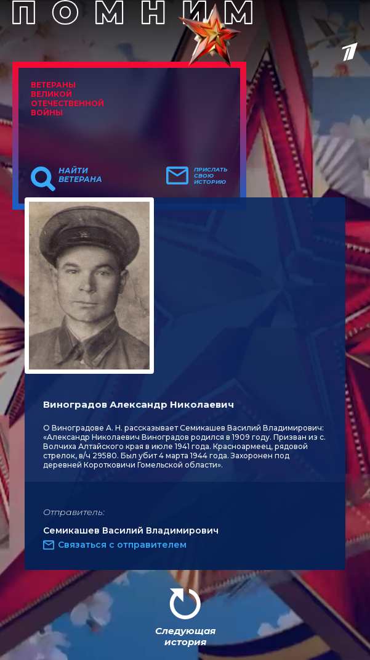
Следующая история (185, 636)
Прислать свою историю (211, 176)
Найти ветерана (80, 175)
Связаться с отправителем (122, 544)
